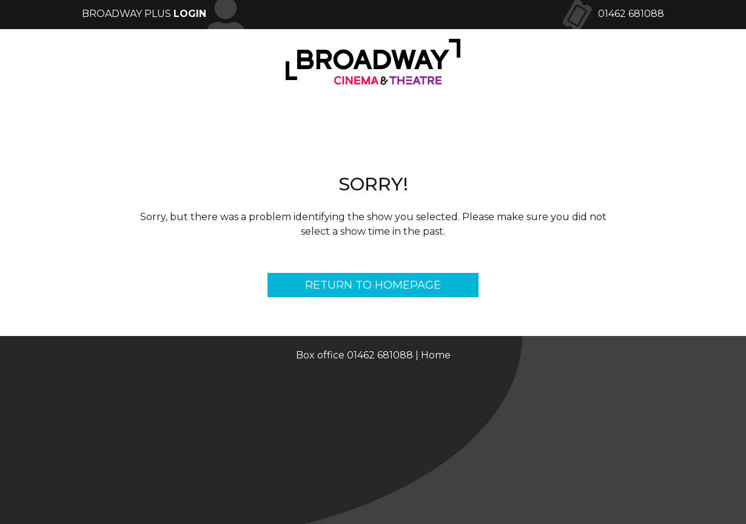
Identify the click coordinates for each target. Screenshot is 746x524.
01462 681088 (631, 13)
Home (436, 355)
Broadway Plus (144, 13)
